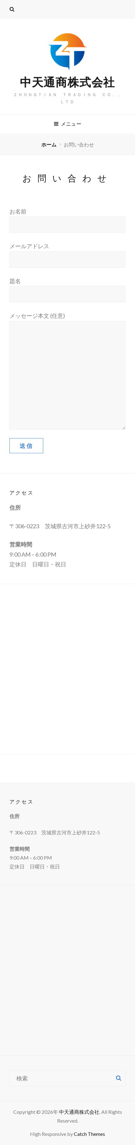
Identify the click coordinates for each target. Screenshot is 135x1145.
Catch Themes (89, 1134)
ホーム (49, 144)
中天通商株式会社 (67, 82)
